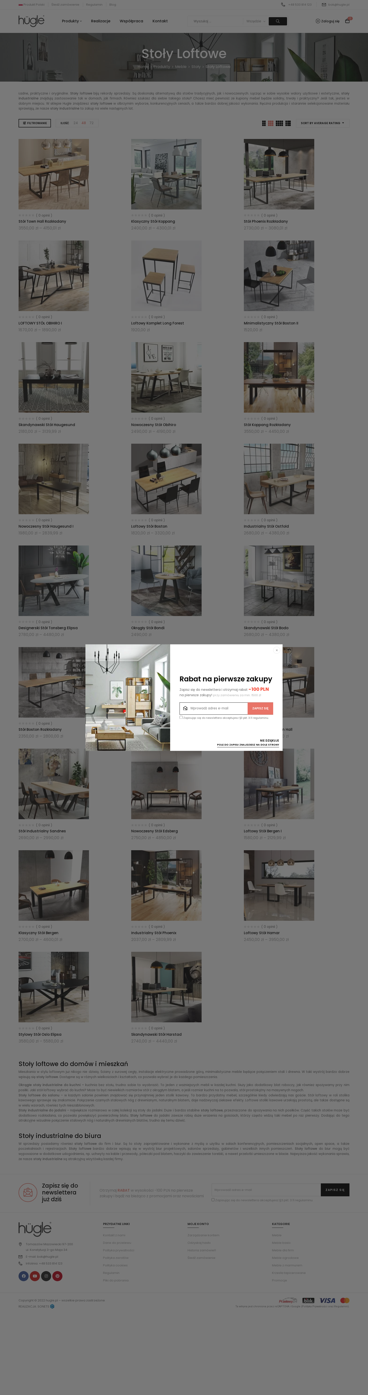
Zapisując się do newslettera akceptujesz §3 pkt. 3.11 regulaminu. (224, 718)
